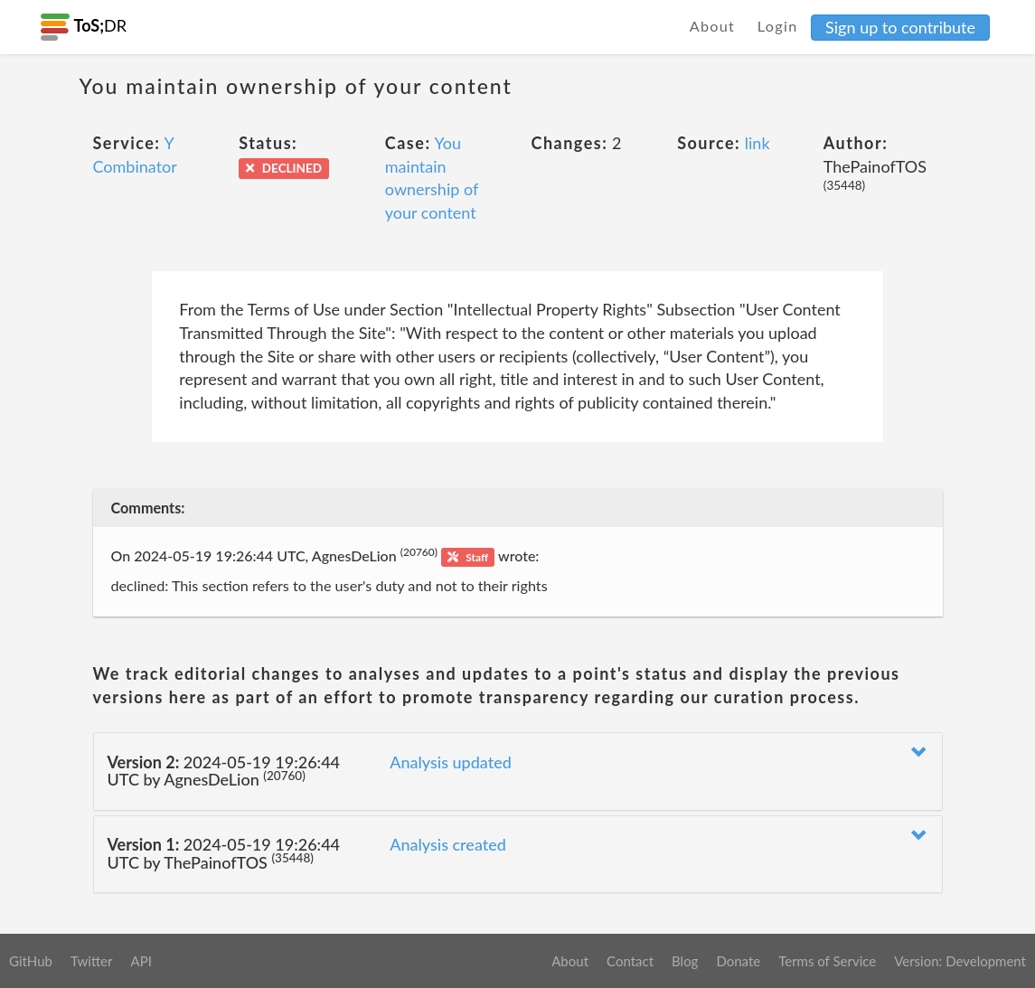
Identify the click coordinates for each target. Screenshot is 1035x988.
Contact (630, 961)
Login (777, 25)
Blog (685, 961)
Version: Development (960, 961)
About (713, 25)
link (757, 143)
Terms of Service (827, 961)
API (140, 961)
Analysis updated (451, 762)
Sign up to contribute (900, 27)
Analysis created (448, 844)
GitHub (30, 961)
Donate (738, 961)
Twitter (92, 961)
